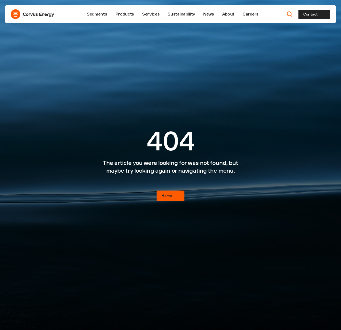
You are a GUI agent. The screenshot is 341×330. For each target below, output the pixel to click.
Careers (251, 14)
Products (124, 14)
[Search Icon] (289, 14)
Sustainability (181, 14)
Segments (97, 14)
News (208, 14)
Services (151, 14)
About (228, 14)
